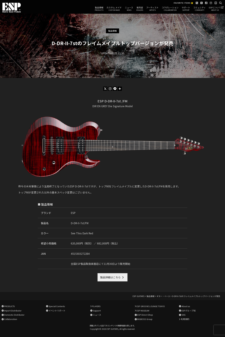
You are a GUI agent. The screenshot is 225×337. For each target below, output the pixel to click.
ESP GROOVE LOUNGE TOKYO (150, 306)
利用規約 (185, 319)
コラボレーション (170, 9)
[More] (120, 89)
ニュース (129, 9)
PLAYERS (96, 306)
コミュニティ (199, 9)
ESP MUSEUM (142, 310)
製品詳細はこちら (110, 277)
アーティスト (152, 9)
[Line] (115, 89)
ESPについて (215, 9)
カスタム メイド (114, 9)
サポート (186, 9)
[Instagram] (110, 89)
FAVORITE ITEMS (183, 3)
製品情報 (99, 9)
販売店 (139, 9)
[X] (105, 89)
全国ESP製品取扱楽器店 (85, 264)
